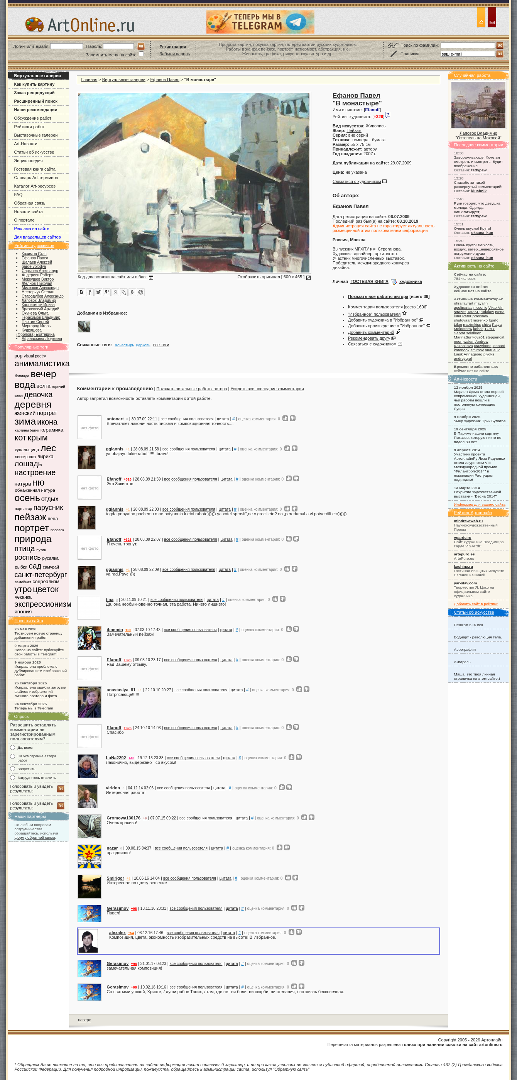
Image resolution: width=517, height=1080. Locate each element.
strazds (460, 312)
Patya (497, 324)
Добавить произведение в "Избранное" (386, 325)
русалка (50, 558)
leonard (499, 346)
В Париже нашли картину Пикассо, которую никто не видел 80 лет (478, 437)
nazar (112, 848)
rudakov (487, 312)
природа (32, 538)
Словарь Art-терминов (36, 177)
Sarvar (459, 333)
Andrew (481, 341)
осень (27, 498)
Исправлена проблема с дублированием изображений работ (40, 670)
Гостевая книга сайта (35, 169)
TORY (489, 329)
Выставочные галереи (35, 135)
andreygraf (463, 358)
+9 (145, 818)
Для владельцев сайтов (37, 237)
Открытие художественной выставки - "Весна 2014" (477, 494)
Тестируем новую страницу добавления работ (38, 635)
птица (24, 548)
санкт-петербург (40, 574)
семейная (23, 582)
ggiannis (114, 449)
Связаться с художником (357, 181)
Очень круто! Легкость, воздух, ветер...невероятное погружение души (479, 249)
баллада (22, 376)
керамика (52, 430)
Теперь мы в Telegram (33, 708)
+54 (131, 933)
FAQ (18, 194)
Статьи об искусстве (34, 152)
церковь (143, 345)
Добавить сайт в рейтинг (476, 604)
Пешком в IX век (468, 625)
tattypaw (479, 170)
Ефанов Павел (165, 79)
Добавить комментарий (371, 332)
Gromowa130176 (123, 818)
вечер (43, 374)
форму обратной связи (34, 837)
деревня (32, 404)
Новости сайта (28, 211)
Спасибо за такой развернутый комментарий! (478, 184)
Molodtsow (463, 329)
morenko (480, 320)
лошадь (28, 463)
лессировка (25, 457)
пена (53, 518)
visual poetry (35, 356)
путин (41, 550)
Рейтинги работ (29, 126)
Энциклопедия (28, 160)
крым (38, 437)
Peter (466, 316)
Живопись (375, 126)
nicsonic (480, 307)
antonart (115, 418)
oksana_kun (482, 232)
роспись (27, 557)
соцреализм (46, 581)
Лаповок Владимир (478, 133)
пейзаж (30, 517)
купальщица (27, 449)
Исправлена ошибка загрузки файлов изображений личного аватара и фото (40, 691)
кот (20, 437)
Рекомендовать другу (369, 338)
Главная (89, 79)
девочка (38, 394)
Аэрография (465, 649)
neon (458, 341)
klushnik (479, 191)
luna (457, 316)
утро (23, 589)
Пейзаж (354, 130)
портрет (31, 528)
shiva (486, 324)
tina (110, 599)
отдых (50, 498)
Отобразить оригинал (259, 276)
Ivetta (499, 312)
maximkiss (472, 324)
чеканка (23, 597)
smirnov (477, 350)
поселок (57, 530)
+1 (128, 449)
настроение (35, 472)
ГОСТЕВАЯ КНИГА (369, 281)
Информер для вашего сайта (479, 504)
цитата (223, 419)
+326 (128, 479)
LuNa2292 (116, 757)
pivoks (488, 354)
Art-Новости (25, 143)
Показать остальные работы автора (191, 388)
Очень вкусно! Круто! (472, 228)
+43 (131, 758)
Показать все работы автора (378, 296)
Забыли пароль (175, 53)
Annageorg (473, 354)
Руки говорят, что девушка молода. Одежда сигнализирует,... (477, 207)
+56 (128, 630)
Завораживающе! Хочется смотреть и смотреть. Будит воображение (478, 161)
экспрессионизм (42, 604)
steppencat (495, 337)
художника (410, 281)
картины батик (27, 430)
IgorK (493, 320)
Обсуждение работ (32, 118)
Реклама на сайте (31, 228)
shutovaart (463, 320)
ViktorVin (495, 307)
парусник (48, 507)
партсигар (23, 508)
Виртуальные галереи (123, 79)
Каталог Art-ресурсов (35, 186)
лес (48, 448)
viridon (113, 787)
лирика (45, 456)
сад (35, 566)
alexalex (117, 932)
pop (18, 356)
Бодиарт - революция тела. (478, 637)
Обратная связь (29, 203)
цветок (46, 589)
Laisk (458, 354)
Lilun (458, 324)
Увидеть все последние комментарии (267, 388)
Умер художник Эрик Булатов (480, 421)
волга (43, 386)
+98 (134, 909)
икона (47, 422)
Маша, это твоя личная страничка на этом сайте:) (477, 676)
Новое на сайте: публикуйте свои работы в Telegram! (39, 652)
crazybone (483, 346)
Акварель (462, 662)
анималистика (41, 363)
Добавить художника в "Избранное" (383, 320)
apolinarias (463, 307)
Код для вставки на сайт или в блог (112, 276)
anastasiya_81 (121, 689)
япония (23, 611)
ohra (458, 303)
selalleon (473, 333)
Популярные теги (31, 347)
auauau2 (492, 350)
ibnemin (115, 629)
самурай (51, 567)
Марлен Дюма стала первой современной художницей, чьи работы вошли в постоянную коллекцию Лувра (479, 400)
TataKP (473, 312)
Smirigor (115, 878)
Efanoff (114, 479)
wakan (469, 341)
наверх (84, 1020)
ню (38, 482)
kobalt (478, 329)
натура (22, 484)
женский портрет (35, 413)
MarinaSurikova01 (469, 337)
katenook (462, 350)
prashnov (480, 316)
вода (24, 384)
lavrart (468, 303)
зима (25, 421)
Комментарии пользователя (375, 307)
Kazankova (463, 346)
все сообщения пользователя (187, 419)
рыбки (21, 567)
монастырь (124, 345)
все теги (161, 344)
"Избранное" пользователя (374, 314)
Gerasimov (118, 908)
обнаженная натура (35, 490)
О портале (24, 220)
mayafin (481, 303)
